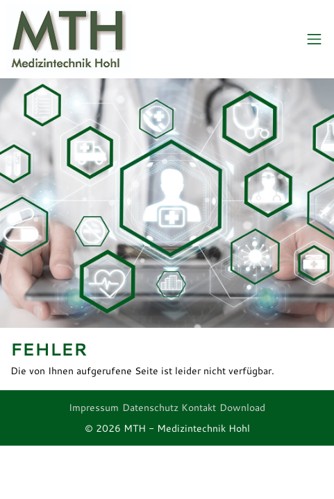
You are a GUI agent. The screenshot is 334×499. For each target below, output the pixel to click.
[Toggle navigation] (314, 39)
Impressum (94, 407)
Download (242, 407)
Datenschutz (150, 407)
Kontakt (198, 407)
